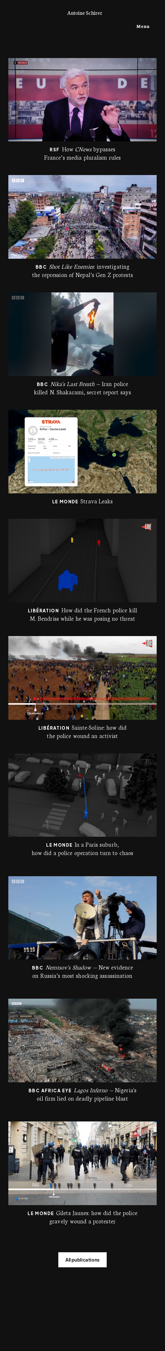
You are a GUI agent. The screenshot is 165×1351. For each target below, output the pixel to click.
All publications (82, 1260)
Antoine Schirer (84, 12)
